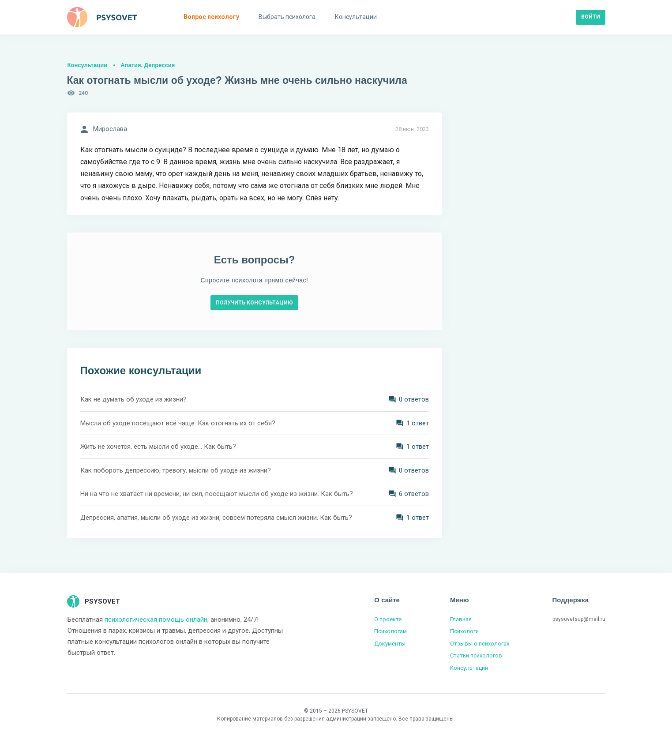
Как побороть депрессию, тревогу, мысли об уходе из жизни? (175, 470)
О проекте (388, 619)
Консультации (88, 65)
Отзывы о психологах (479, 643)
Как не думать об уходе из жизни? (133, 399)
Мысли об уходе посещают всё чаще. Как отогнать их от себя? (177, 423)
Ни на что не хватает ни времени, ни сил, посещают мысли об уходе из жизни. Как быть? (216, 494)
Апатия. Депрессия (147, 65)
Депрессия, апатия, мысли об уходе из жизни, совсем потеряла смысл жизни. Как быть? (216, 518)
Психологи (464, 631)
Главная (461, 619)
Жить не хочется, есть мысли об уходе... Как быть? (158, 447)
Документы (389, 643)
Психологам (390, 631)
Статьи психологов (476, 655)
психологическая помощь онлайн (156, 619)
